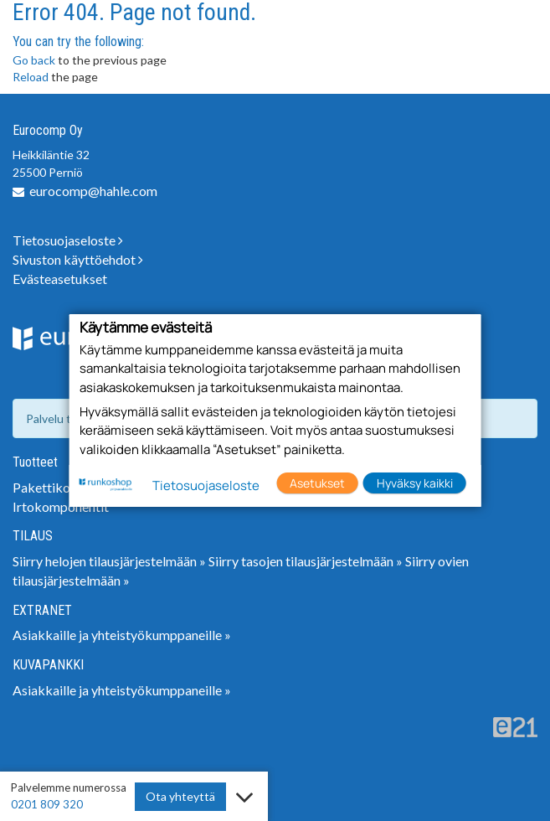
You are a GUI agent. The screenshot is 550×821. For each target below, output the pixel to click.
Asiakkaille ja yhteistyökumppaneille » (122, 635)
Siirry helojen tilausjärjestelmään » (109, 561)
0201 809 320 (47, 804)
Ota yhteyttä (180, 796)
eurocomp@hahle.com (93, 191)
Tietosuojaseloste (68, 240)
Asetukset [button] (317, 483)
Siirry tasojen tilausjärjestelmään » (305, 561)
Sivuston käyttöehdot (78, 259)
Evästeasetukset (60, 279)
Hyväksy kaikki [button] (415, 483)
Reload (31, 77)
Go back (34, 60)
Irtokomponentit (61, 506)
